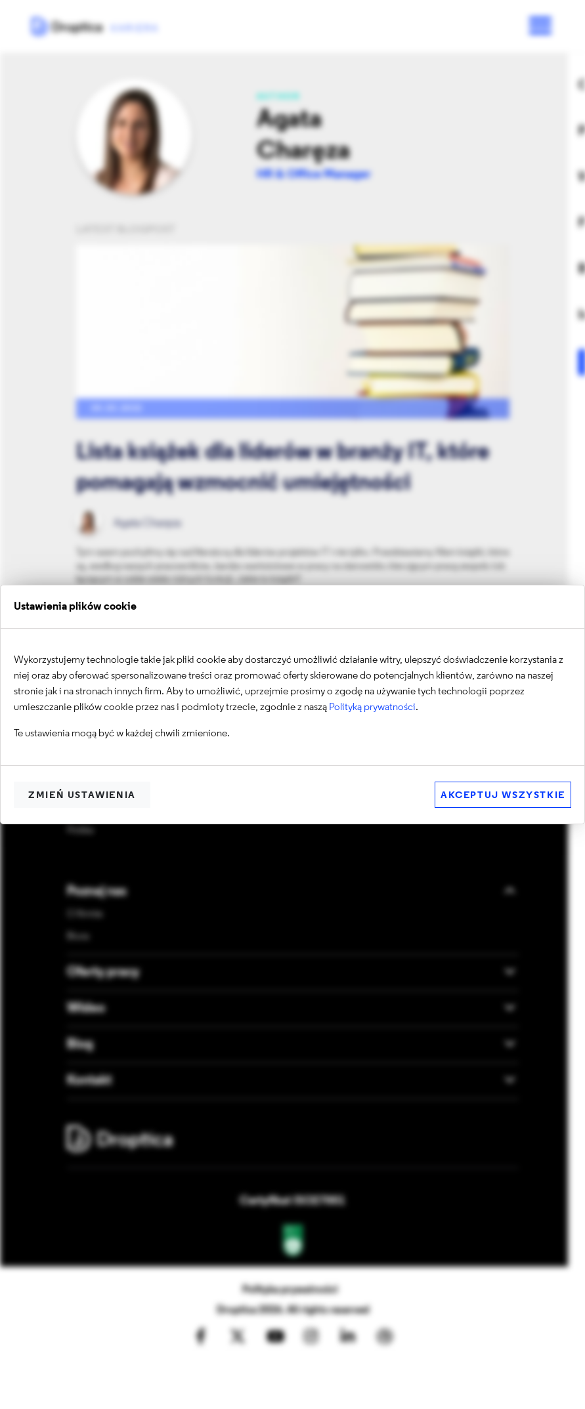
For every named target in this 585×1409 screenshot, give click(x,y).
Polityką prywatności (372, 707)
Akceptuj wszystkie (503, 796)
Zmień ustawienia (82, 796)
